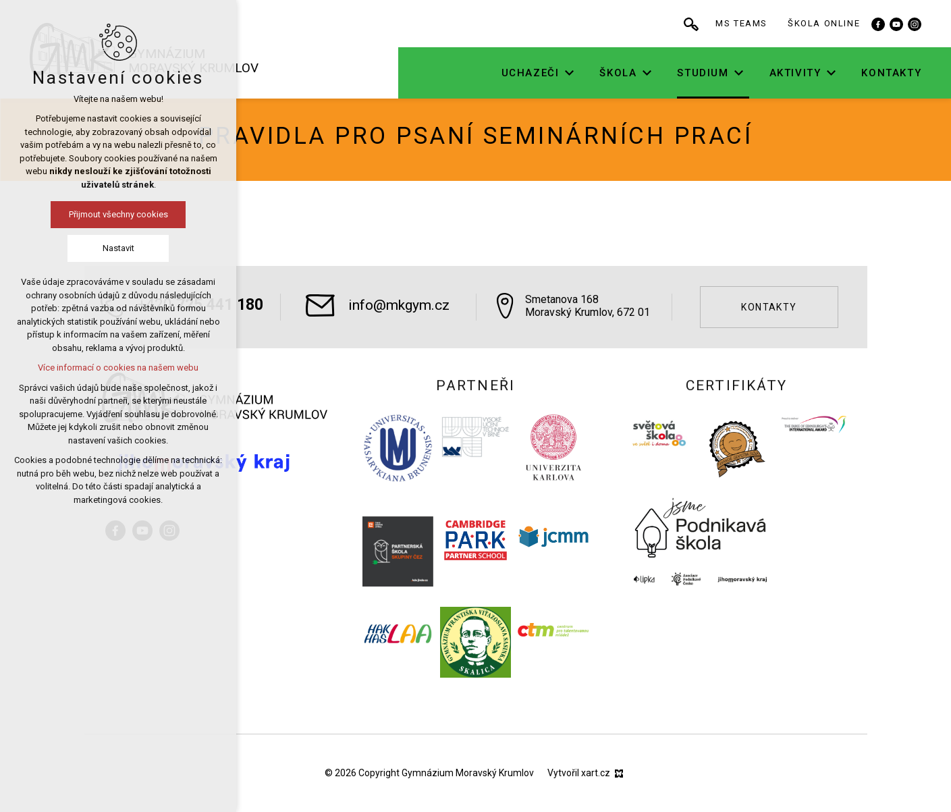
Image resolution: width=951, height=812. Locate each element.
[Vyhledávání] (735, 23)
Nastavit (79, 248)
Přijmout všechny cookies (79, 214)
